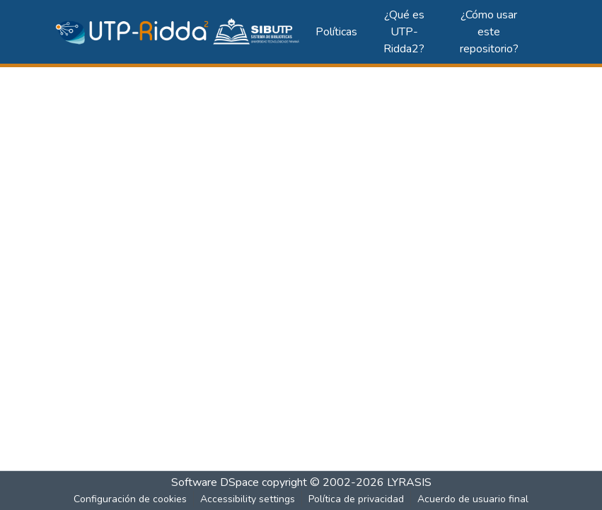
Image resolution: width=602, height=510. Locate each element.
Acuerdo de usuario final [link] (472, 499)
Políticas (336, 32)
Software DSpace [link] (215, 482)
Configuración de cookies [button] (130, 499)
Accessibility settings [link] (247, 499)
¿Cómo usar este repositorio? (489, 32)
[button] (178, 32)
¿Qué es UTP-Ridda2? (403, 32)
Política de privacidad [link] (356, 499)
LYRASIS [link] (409, 482)
